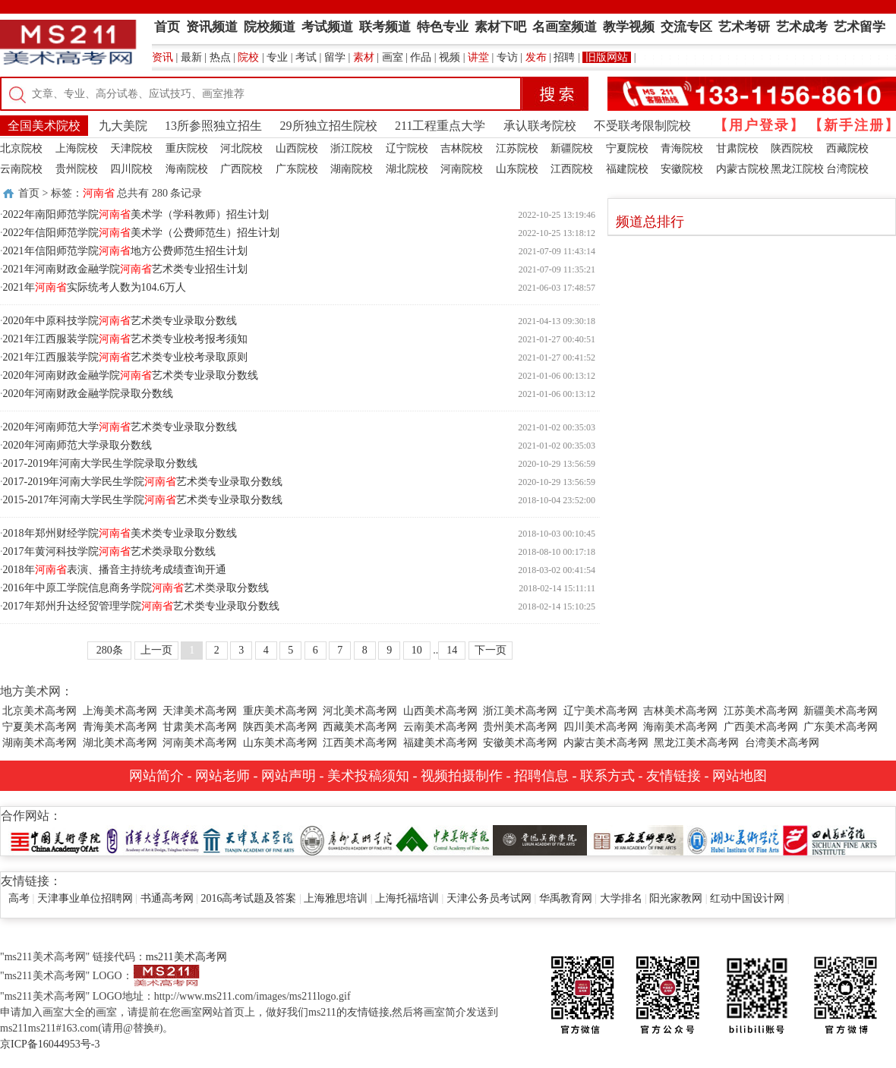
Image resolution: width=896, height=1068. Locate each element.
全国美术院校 (44, 125)
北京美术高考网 (39, 711)
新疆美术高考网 (840, 711)
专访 (507, 57)
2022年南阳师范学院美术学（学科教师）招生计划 (136, 214)
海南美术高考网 (680, 726)
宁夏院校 (627, 148)
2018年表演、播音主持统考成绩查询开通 (114, 569)
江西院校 (572, 169)
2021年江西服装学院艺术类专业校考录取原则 (125, 357)
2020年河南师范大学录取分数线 (77, 445)
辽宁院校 (407, 148)
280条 (109, 650)
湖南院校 (351, 169)
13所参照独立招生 (213, 125)
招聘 (564, 57)
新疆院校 (572, 148)
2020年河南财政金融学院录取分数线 (88, 393)
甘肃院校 (737, 148)
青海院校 (682, 148)
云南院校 (21, 169)
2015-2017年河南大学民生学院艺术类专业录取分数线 (143, 500)
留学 (334, 57)
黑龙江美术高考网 (696, 742)
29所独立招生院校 (328, 125)
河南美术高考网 (199, 742)
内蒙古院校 (742, 169)
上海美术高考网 (120, 711)
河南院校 (461, 169)
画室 (392, 57)
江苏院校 (517, 148)
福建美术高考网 (440, 742)
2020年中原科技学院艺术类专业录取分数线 (120, 320)
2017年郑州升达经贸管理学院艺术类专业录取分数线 (141, 606)
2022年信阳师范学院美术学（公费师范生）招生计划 (141, 232)
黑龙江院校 (797, 169)
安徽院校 (682, 169)
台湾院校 (847, 169)
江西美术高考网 (360, 742)
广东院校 (297, 169)
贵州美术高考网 (520, 726)
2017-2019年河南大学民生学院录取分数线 (100, 463)
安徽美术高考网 (520, 742)
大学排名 (621, 898)
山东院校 (517, 169)
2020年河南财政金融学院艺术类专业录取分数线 (130, 375)
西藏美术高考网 (360, 726)
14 (451, 650)
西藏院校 (847, 148)
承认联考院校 (539, 125)
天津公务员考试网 (489, 898)
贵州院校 (76, 169)
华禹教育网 (565, 898)
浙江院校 (351, 148)
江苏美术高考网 (761, 711)
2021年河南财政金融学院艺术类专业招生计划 (125, 269)
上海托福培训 (407, 898)
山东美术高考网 (280, 742)
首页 (28, 193)
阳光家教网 (675, 898)
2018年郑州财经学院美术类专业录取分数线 (120, 533)
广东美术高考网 (840, 726)
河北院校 (241, 148)
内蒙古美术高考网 (605, 742)
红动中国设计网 (747, 898)
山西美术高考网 (440, 711)
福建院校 (627, 169)
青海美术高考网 (120, 726)
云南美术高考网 (440, 726)
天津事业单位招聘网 (85, 898)
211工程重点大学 (440, 125)
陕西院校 (792, 148)
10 (417, 650)
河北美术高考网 (360, 711)
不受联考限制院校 (642, 125)
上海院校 (76, 148)
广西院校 (241, 169)
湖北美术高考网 (120, 742)
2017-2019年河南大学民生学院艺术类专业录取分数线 (143, 481)
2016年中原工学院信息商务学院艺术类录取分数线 (136, 588)
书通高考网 (167, 898)
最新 (191, 57)
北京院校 (21, 148)
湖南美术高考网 (39, 742)
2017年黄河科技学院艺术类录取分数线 (109, 551)
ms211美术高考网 (186, 956)
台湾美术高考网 (782, 742)
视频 (449, 57)
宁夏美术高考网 (39, 726)
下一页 (490, 650)
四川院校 (131, 169)
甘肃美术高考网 (199, 726)
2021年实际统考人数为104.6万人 (95, 287)
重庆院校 (187, 148)
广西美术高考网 (761, 726)
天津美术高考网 (199, 711)
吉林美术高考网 (680, 711)
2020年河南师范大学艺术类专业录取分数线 (120, 427)
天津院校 (131, 148)
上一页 (156, 650)
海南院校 (187, 169)
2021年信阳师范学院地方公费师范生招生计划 (125, 251)
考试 (306, 57)
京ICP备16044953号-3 (49, 1044)
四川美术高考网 (600, 726)
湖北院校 (407, 169)
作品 (420, 57)
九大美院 (123, 125)
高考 (19, 898)
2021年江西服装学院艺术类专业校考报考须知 (125, 339)
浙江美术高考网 (520, 711)
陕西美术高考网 (280, 726)
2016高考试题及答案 (248, 898)
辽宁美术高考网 (600, 711)
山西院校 (297, 148)
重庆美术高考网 (280, 711)
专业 (277, 57)
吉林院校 (461, 148)
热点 (220, 57)
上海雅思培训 (336, 898)
